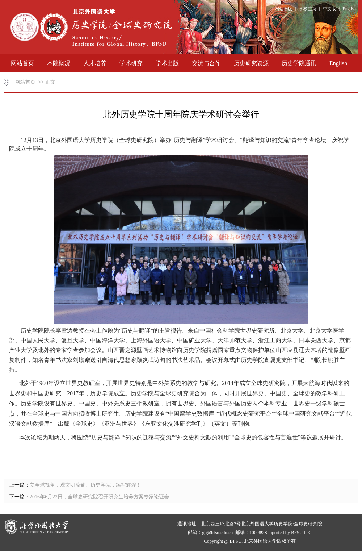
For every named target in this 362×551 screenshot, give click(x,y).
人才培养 (94, 63)
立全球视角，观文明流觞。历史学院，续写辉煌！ (85, 485)
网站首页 (22, 63)
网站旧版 (283, 8)
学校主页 (307, 8)
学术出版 (167, 63)
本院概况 (58, 63)
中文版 (329, 8)
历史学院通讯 (299, 63)
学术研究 (131, 63)
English (349, 8)
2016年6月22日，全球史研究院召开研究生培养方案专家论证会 (99, 497)
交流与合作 (206, 63)
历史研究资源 (251, 63)
